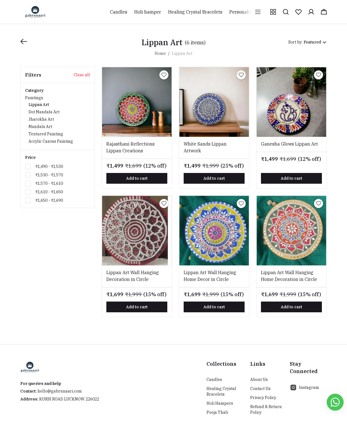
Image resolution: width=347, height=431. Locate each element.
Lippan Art (38, 104)
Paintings (57, 120)
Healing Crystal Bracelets (221, 391)
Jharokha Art (41, 119)
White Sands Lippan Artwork (205, 147)
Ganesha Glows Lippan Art (289, 144)
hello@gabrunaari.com (60, 391)
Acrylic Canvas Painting (50, 141)
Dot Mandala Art (44, 111)
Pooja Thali (217, 412)
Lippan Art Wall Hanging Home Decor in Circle (210, 276)
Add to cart (137, 178)
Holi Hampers (220, 403)
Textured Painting (45, 134)
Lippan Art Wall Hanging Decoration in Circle (132, 276)
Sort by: (295, 42)
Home (160, 53)
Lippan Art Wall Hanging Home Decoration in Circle (289, 276)
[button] (273, 11)
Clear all (82, 74)
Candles (214, 379)
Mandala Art (40, 126)
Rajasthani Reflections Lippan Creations (130, 147)
